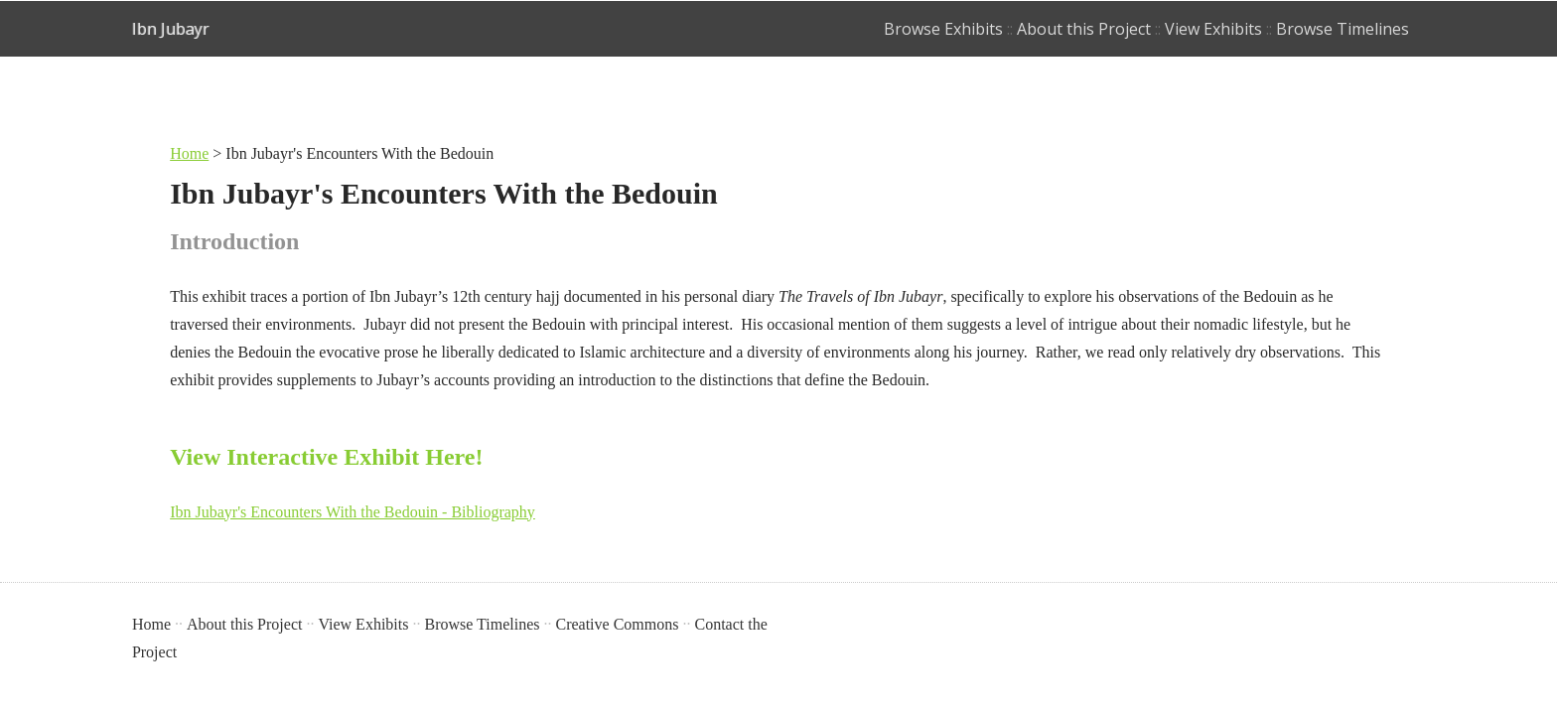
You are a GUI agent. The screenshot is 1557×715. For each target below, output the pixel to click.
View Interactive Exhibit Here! (329, 457)
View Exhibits (1213, 29)
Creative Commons (616, 624)
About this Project (1084, 29)
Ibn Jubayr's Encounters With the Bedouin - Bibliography (352, 511)
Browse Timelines (1342, 29)
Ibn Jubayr (171, 29)
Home (189, 153)
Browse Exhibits (943, 29)
